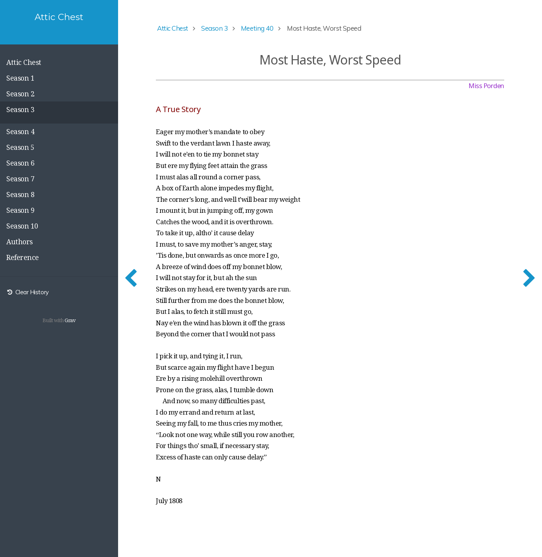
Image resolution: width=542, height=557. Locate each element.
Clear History (27, 292)
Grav (70, 320)
